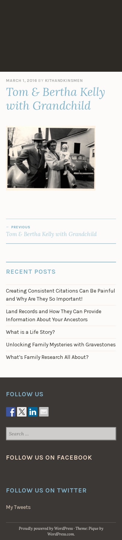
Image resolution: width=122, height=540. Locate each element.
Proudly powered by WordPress (46, 528)
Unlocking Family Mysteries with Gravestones (61, 344)
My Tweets (18, 507)
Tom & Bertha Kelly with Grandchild (61, 231)
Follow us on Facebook (49, 457)
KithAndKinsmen (64, 80)
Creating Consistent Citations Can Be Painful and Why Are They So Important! (60, 294)
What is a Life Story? (30, 332)
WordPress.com (60, 534)
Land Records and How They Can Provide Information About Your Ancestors (53, 315)
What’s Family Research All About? (47, 357)
